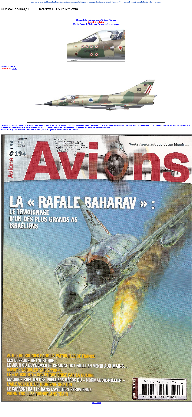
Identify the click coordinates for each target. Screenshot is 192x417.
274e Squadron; (104, 127)
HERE (14, 69)
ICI (14, 67)
